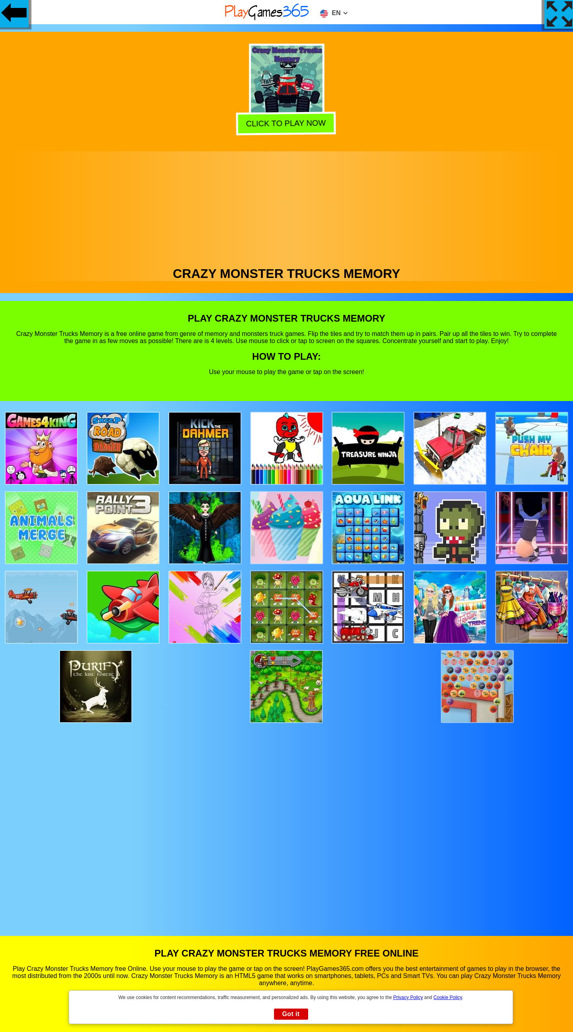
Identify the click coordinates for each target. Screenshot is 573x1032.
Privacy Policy (408, 997)
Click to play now (287, 124)
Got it (290, 1014)
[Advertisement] (286, 206)
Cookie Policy (448, 997)
